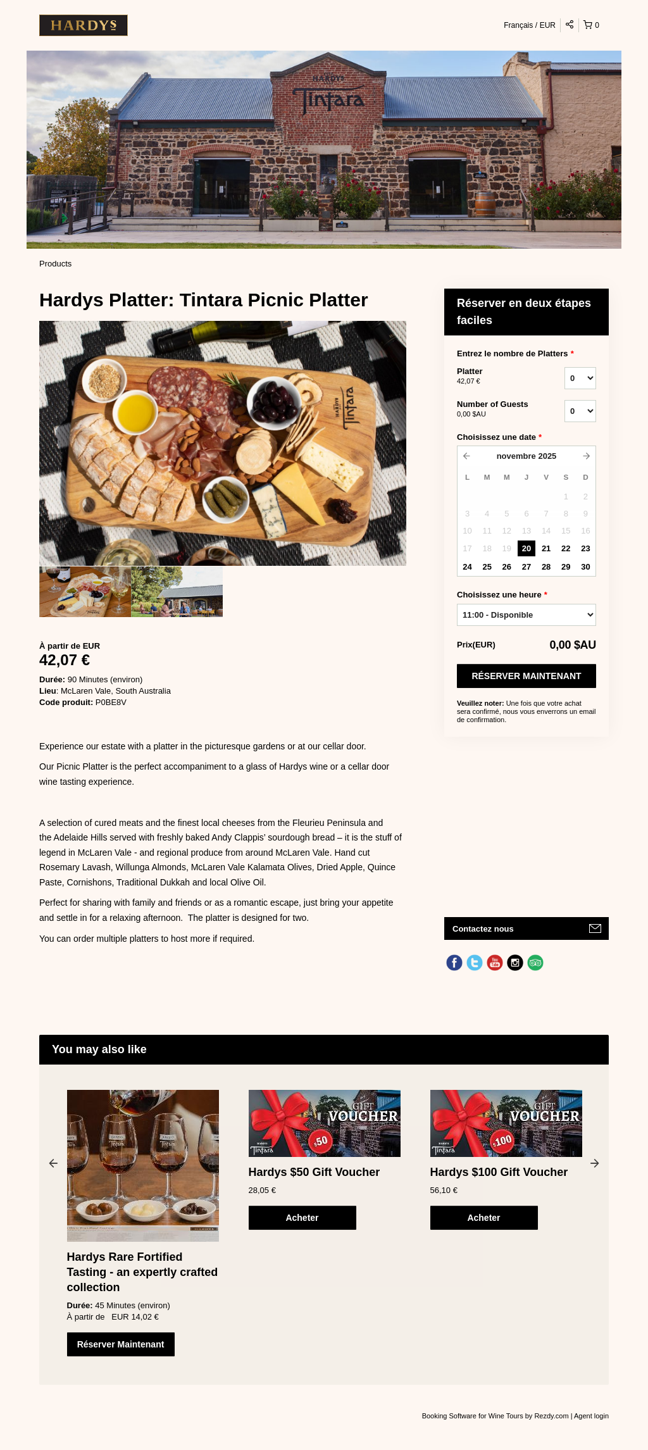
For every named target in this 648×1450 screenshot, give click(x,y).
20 (526, 548)
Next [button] (595, 1162)
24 (467, 567)
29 (565, 567)
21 (546, 548)
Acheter (301, 1218)
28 (546, 567)
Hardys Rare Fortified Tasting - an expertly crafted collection (142, 1272)
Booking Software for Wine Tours (473, 1416)
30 (585, 567)
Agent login (591, 1416)
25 (486, 567)
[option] (85, 591)
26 (506, 567)
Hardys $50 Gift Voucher (314, 1172)
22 (565, 548)
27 (526, 567)
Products (55, 263)
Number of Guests (495, 409)
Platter (495, 376)
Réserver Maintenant (526, 676)
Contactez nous (483, 929)
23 (585, 548)
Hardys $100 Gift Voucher (499, 1172)
